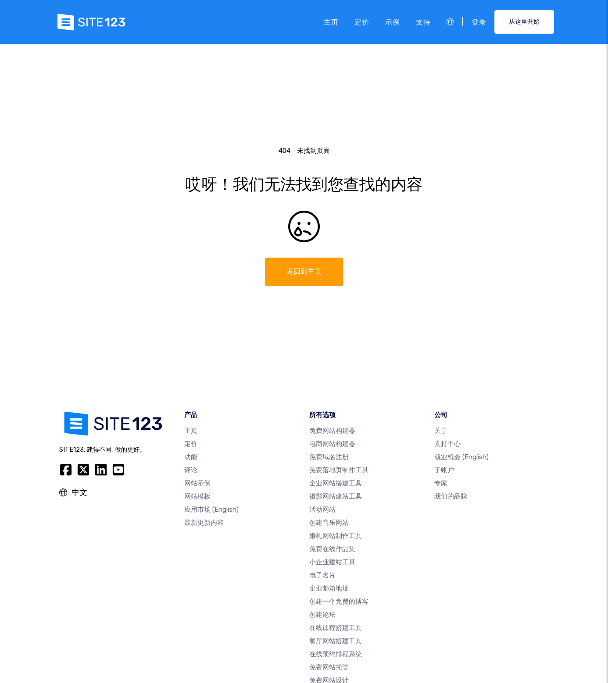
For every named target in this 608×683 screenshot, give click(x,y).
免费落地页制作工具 (338, 470)
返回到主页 (304, 271)
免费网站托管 (329, 667)
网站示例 (197, 483)
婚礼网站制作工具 (335, 536)
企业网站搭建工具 (335, 483)
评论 (190, 470)
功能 (190, 457)
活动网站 (322, 509)
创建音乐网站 (329, 523)
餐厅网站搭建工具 (335, 641)
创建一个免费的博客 (338, 601)
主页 (331, 22)
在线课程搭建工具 (335, 628)
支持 (423, 22)
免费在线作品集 (332, 549)
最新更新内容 (204, 523)
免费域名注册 (329, 457)
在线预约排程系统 (335, 654)
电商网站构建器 (332, 444)
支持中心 (447, 444)
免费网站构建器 (332, 431)
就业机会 (461, 457)
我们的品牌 (450, 496)
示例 (392, 22)
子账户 (444, 470)
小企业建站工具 (332, 562)
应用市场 (211, 509)
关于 (440, 431)
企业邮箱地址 (329, 588)
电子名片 (322, 575)
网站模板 (197, 496)
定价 (361, 22)
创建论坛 (322, 615)
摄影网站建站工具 (335, 496)
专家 (440, 483)
